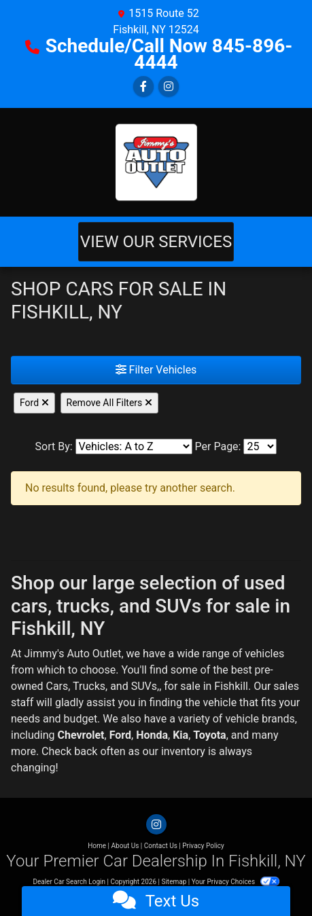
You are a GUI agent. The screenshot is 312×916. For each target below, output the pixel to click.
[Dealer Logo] (156, 162)
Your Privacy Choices (235, 881)
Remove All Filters (109, 402)
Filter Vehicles (156, 369)
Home (97, 845)
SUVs (144, 686)
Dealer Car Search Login (69, 881)
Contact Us (160, 845)
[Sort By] (133, 446)
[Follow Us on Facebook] (143, 86)
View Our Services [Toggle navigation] (156, 241)
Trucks (89, 686)
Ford (34, 402)
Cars (57, 686)
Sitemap (173, 881)
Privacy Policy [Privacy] (203, 845)
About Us (125, 845)
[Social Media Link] (168, 86)
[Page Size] (260, 446)
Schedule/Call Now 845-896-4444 (169, 54)
